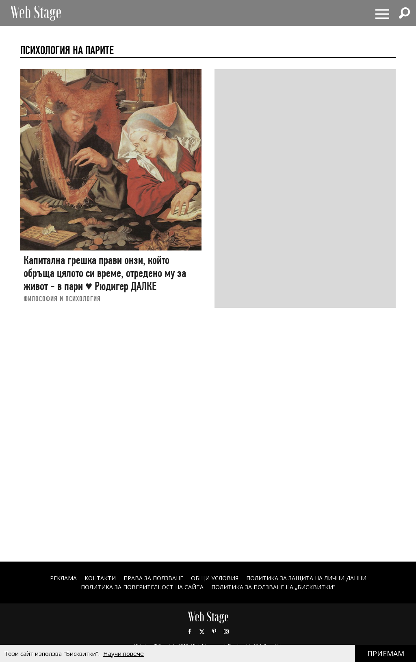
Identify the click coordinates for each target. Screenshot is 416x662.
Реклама (63, 578)
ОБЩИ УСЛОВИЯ (214, 578)
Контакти (100, 578)
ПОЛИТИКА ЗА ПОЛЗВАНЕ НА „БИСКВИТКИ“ (273, 587)
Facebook (190, 631)
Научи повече (123, 653)
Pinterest (214, 631)
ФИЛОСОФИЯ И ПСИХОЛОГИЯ (62, 298)
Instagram (226, 631)
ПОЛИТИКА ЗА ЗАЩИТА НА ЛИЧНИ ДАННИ (306, 578)
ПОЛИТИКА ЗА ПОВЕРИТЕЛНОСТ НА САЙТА (142, 587)
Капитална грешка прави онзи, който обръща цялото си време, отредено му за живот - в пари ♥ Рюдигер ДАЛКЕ (105, 272)
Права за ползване (153, 578)
